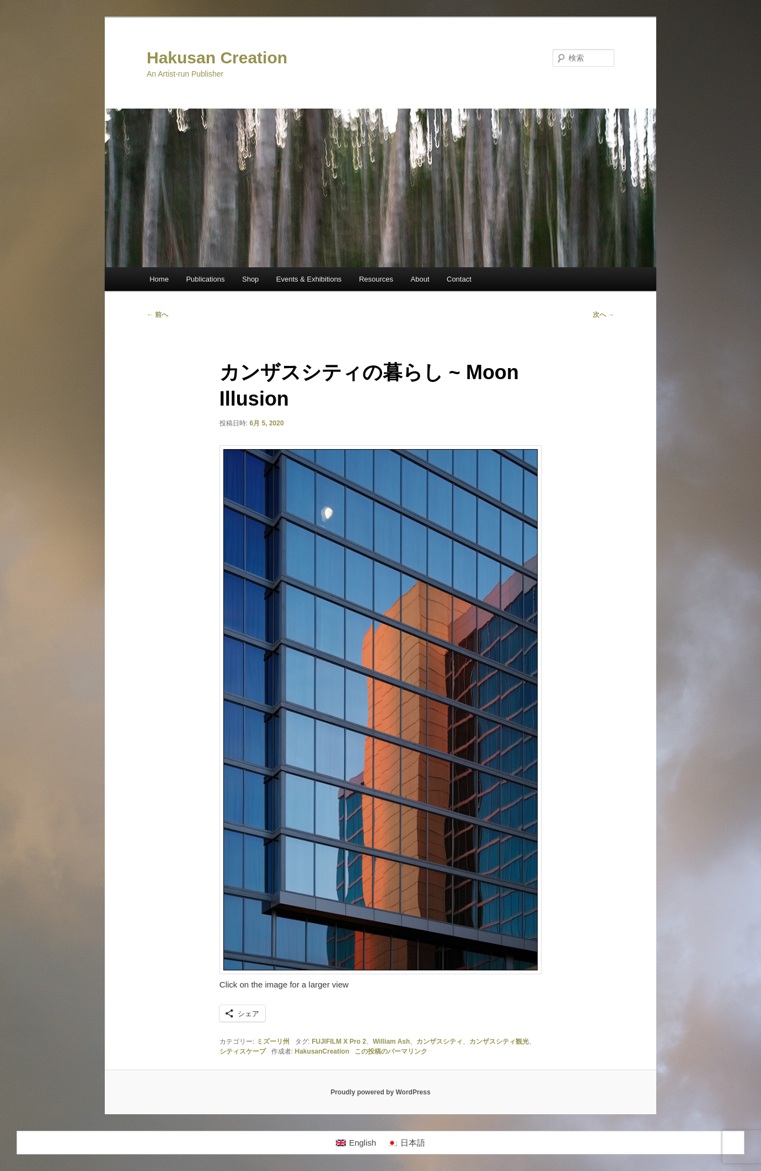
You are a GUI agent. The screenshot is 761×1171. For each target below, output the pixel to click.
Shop (250, 279)
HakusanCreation (322, 1051)
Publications (205, 279)
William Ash (391, 1041)
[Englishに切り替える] (356, 1143)
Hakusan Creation (217, 57)
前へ (157, 315)
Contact (459, 279)
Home (159, 279)
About (420, 279)
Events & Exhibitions (309, 279)
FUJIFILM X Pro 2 (339, 1041)
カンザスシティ (439, 1041)
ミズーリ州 (273, 1041)
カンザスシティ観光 (499, 1041)
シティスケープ (242, 1051)
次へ (603, 315)
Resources (376, 279)
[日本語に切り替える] (406, 1143)
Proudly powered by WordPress (380, 1092)
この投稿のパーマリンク (391, 1051)
